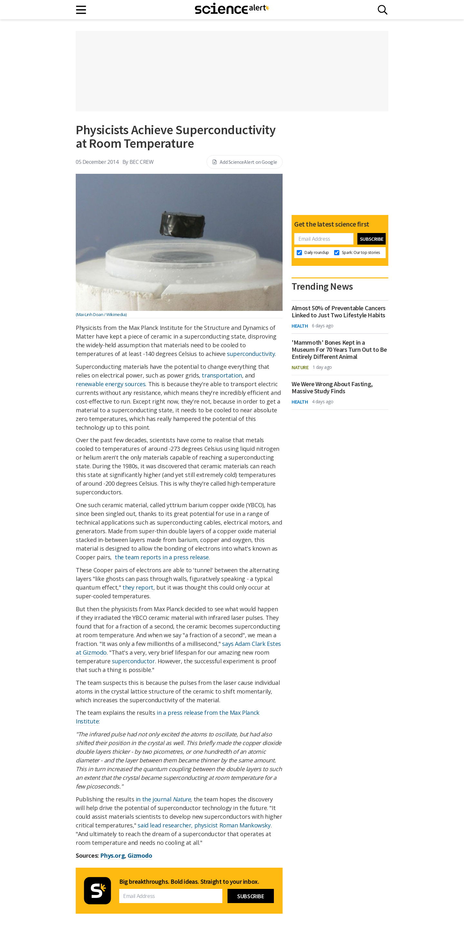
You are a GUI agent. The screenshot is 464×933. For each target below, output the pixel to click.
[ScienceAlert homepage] (232, 9)
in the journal (163, 799)
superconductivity (251, 354)
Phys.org (112, 855)
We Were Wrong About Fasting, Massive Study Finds (332, 387)
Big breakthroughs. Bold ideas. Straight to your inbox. (189, 881)
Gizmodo (140, 855)
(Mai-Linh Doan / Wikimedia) (101, 314)
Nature (300, 367)
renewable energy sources (110, 384)
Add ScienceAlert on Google (244, 162)
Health (300, 325)
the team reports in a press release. (161, 557)
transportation (222, 375)
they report (137, 587)
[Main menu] (81, 9)
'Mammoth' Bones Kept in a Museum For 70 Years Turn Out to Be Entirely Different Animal (339, 349)
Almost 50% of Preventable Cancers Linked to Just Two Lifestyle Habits (339, 311)
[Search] (382, 9)
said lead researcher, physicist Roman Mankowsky (204, 825)
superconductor (133, 661)
